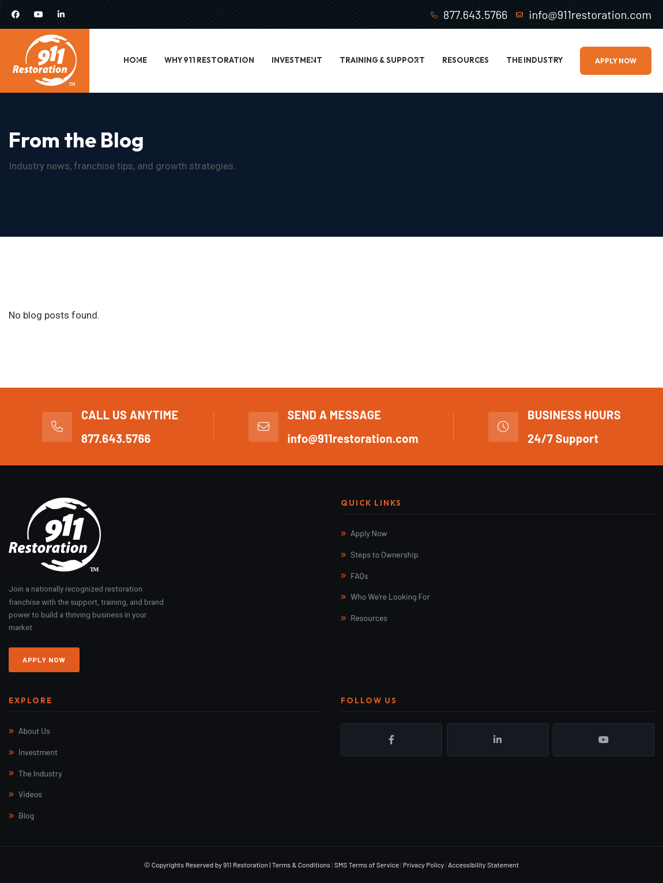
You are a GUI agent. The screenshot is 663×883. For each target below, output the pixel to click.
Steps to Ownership (384, 554)
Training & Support (382, 60)
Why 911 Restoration (209, 60)
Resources (465, 60)
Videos (30, 794)
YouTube (603, 739)
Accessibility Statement (483, 865)
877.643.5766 (475, 14)
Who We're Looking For (390, 596)
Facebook (391, 739)
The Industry (534, 60)
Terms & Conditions (301, 865)
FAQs (359, 576)
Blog (26, 815)
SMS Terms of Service (366, 865)
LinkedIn (498, 739)
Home (135, 60)
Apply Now (615, 60)
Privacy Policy (423, 865)
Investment (297, 60)
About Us (34, 731)
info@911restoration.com (590, 14)
